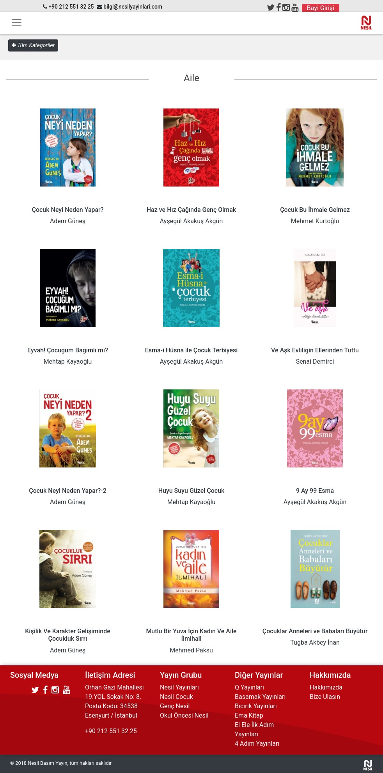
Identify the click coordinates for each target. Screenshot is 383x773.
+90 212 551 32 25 (71, 7)
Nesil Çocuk (176, 696)
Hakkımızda (326, 687)
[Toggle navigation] (16, 22)
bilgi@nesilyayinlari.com (132, 7)
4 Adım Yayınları (257, 743)
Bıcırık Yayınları (256, 706)
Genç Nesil (175, 706)
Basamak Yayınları (260, 696)
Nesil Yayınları (179, 687)
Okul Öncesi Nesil (184, 715)
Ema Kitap (249, 715)
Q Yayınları (249, 687)
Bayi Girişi (320, 8)
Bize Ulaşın (325, 696)
